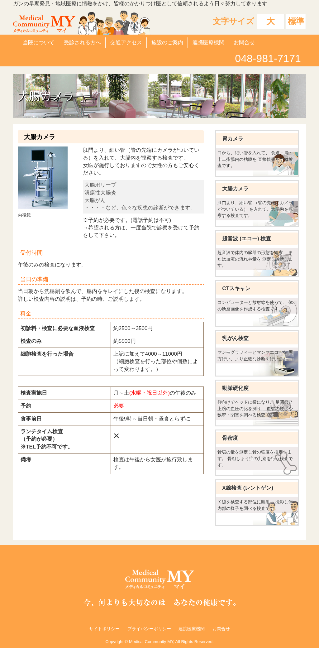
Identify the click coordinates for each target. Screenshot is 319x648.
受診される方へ (82, 43)
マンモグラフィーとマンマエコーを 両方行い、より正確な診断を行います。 (255, 355)
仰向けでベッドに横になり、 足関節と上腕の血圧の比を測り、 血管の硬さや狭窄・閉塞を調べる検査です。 (255, 408)
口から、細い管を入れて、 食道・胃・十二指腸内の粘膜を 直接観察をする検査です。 (255, 159)
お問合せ (244, 43)
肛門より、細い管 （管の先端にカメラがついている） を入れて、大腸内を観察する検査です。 (255, 209)
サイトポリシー (104, 628)
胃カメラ (232, 139)
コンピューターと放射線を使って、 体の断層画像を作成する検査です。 (255, 305)
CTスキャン (236, 288)
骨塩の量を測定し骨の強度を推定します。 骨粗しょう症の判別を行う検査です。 (255, 458)
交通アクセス (126, 43)
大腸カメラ (235, 189)
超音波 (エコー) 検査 (246, 239)
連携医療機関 (208, 43)
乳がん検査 (235, 338)
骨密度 (230, 438)
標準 (296, 21)
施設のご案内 (167, 43)
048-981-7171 (268, 58)
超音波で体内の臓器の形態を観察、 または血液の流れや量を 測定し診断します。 (255, 259)
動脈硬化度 (235, 388)
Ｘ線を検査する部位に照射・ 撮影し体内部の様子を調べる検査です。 (255, 505)
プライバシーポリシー (149, 628)
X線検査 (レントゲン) (247, 488)
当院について (39, 43)
